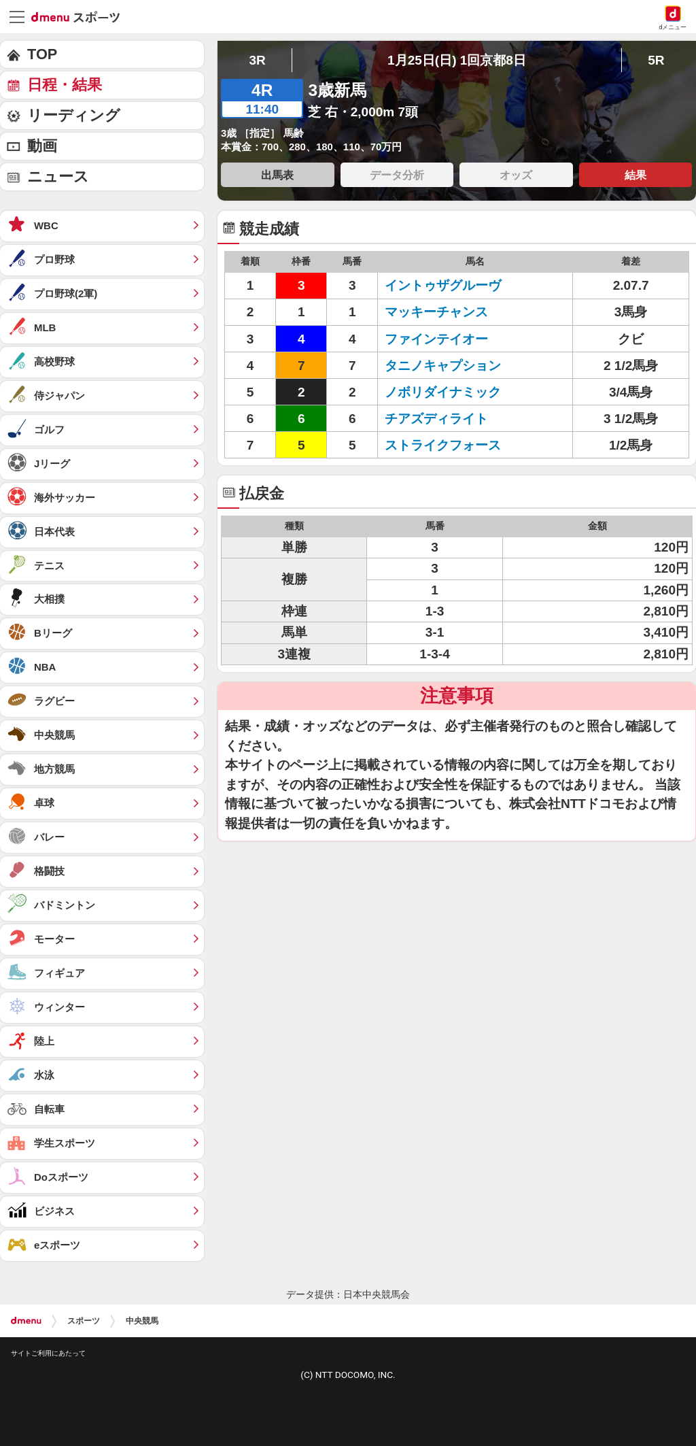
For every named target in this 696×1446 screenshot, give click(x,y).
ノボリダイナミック (443, 392)
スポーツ (83, 1321)
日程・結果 (64, 84)
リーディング (73, 115)
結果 (635, 175)
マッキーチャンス (436, 312)
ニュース (58, 176)
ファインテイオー (436, 339)
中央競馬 (142, 1321)
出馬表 (277, 175)
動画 (42, 145)
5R (656, 60)
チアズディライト (436, 418)
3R (257, 60)
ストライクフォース (443, 445)
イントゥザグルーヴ (443, 285)
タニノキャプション (443, 365)
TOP (42, 54)
